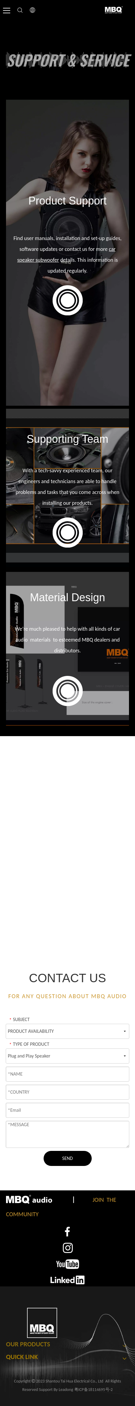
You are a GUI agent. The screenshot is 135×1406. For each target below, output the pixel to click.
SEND (67, 1158)
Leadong (66, 1389)
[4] (67, 1280)
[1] (67, 1231)
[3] (67, 1264)
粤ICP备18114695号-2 (93, 1389)
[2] (67, 1247)
